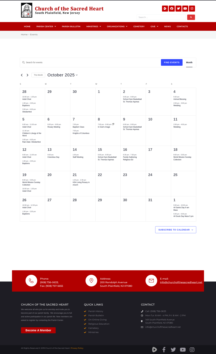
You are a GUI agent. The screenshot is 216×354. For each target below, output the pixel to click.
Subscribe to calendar (174, 230)
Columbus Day (53, 157)
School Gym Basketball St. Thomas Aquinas (132, 128)
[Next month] (27, 75)
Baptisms (26, 105)
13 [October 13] (50, 150)
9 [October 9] (124, 119)
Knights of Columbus (81, 133)
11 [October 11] (175, 119)
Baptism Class (78, 127)
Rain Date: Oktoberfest (31, 142)
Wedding (176, 105)
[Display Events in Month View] (189, 62)
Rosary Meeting (54, 127)
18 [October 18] (175, 150)
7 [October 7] (74, 119)
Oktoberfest (27, 112)
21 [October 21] (75, 175)
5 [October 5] (23, 119)
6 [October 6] (49, 119)
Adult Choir (26, 99)
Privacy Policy (77, 348)
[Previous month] (21, 75)
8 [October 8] (99, 119)
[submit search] (191, 17)
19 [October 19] (24, 175)
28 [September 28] (24, 92)
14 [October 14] (75, 150)
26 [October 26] (24, 200)
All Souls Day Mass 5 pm (183, 216)
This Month (38, 75)
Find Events (172, 62)
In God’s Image (104, 127)
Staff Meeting (78, 157)
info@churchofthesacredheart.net (181, 282)
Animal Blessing (179, 99)
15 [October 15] (100, 150)
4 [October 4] (174, 92)
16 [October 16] (125, 150)
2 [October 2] (124, 92)
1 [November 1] (174, 200)
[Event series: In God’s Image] (113, 124)
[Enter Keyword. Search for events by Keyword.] (90, 62)
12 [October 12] (24, 150)
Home (24, 34)
